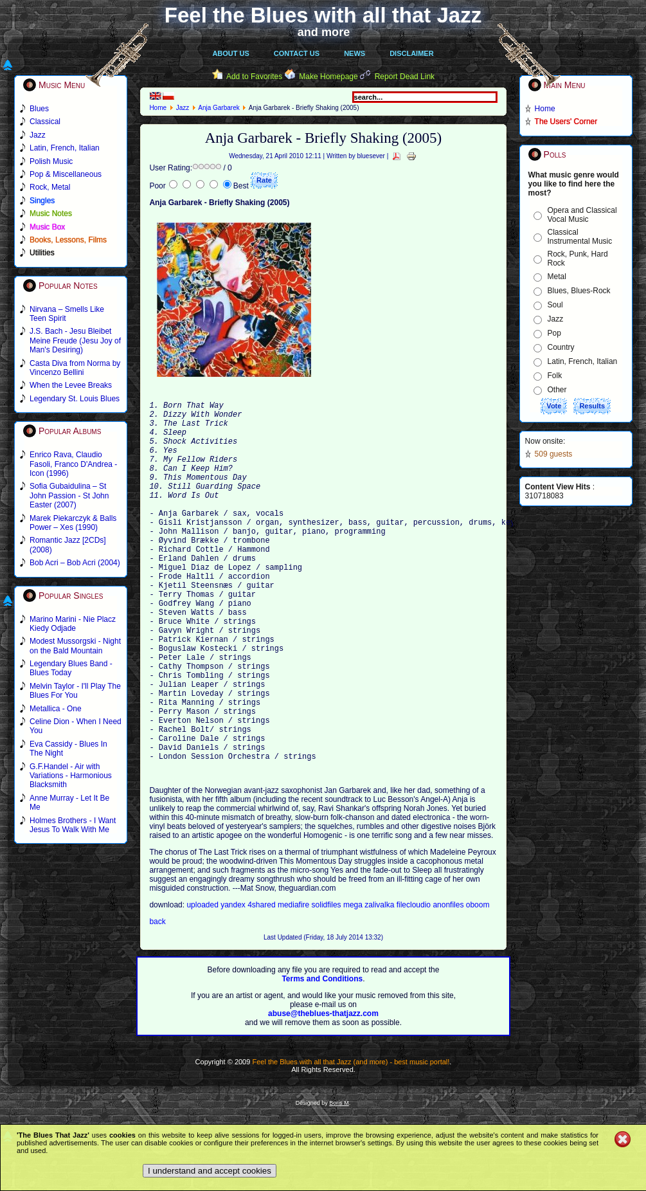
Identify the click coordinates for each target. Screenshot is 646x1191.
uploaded (203, 983)
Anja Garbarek (218, 107)
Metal (557, 276)
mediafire (295, 983)
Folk (555, 375)
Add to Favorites (254, 76)
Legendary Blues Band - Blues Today (71, 668)
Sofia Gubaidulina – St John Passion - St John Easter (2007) (69, 495)
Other (557, 389)
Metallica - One (56, 708)
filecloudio (414, 983)
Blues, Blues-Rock (579, 290)
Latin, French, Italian (583, 361)
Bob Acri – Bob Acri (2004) (75, 562)
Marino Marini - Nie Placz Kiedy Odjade (73, 624)
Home (157, 107)
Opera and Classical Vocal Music (582, 215)
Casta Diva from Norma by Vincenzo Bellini (75, 368)
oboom (478, 983)
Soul (555, 304)
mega (353, 983)
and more (324, 32)
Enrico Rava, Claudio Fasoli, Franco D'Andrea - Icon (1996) (73, 464)
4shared (262, 983)
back (157, 1000)
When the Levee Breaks (71, 385)
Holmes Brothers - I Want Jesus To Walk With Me (73, 825)
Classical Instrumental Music (580, 237)
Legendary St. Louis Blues (75, 398)
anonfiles (449, 983)
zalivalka (380, 983)
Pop (554, 333)
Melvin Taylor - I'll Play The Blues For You (75, 691)
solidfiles (326, 983)
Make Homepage (328, 76)
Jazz (183, 107)
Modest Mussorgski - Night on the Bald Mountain (75, 646)
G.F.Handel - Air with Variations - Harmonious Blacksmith (71, 776)
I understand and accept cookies (209, 1171)
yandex (233, 983)
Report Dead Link (405, 76)
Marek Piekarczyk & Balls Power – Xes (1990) (73, 523)
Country (561, 347)
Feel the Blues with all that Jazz (323, 15)
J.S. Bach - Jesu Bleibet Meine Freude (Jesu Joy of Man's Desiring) (75, 340)
